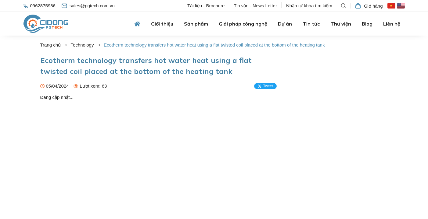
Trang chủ (50, 44)
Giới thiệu (162, 24)
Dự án (285, 24)
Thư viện (340, 24)
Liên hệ (391, 24)
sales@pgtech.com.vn (88, 5)
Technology (82, 44)
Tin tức (311, 24)
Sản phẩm (196, 24)
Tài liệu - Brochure (206, 5)
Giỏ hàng (369, 6)
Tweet (265, 86)
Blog (367, 24)
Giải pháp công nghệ (243, 24)
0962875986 (39, 5)
